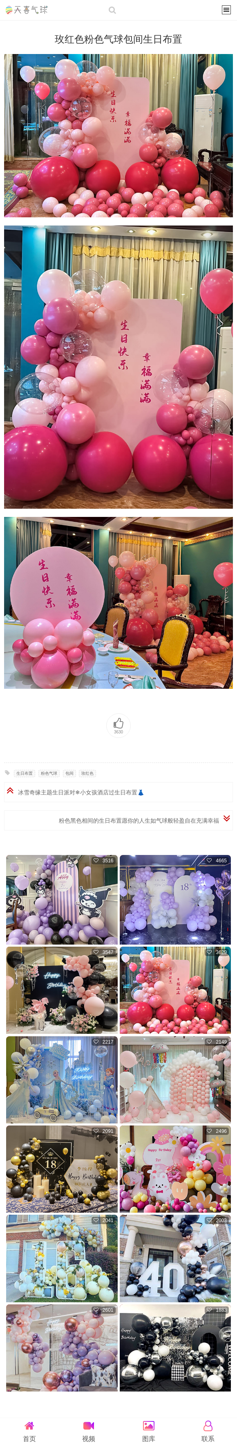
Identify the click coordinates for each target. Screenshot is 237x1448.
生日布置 (24, 773)
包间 (69, 773)
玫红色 (87, 773)
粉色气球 (49, 773)
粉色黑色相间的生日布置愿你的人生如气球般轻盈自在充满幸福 (139, 820)
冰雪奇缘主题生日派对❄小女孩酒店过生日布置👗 (81, 792)
